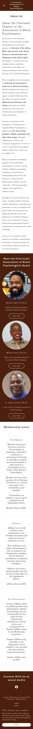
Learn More (16, 316)
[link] (16, 8)
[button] (4, 5)
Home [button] (17, 703)
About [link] (16, 705)
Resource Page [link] (16, 708)
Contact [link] (16, 710)
